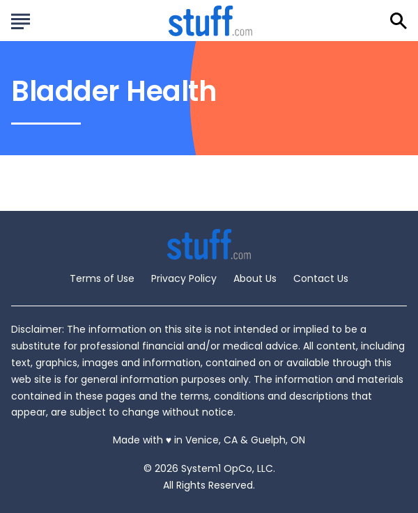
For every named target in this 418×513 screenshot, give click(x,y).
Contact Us (320, 278)
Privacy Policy (184, 278)
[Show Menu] (20, 19)
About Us (255, 278)
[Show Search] (398, 21)
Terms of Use (102, 278)
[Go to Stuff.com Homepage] (210, 20)
